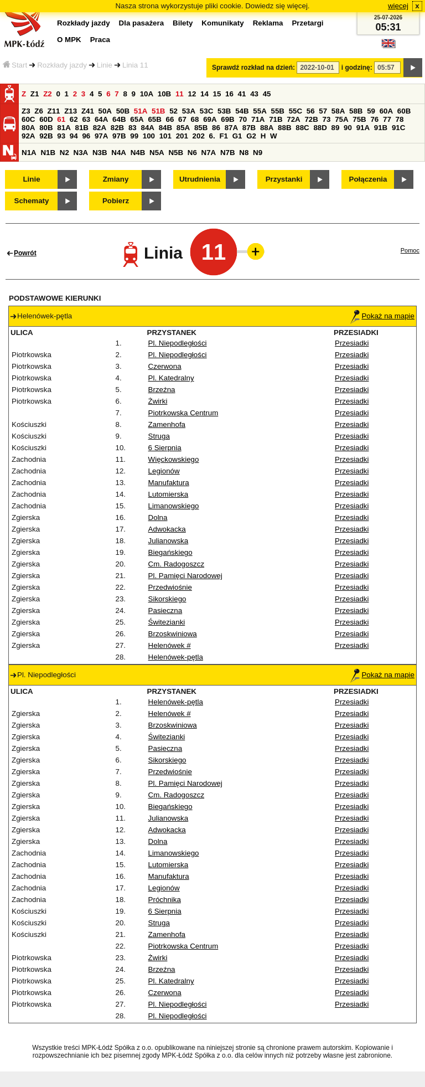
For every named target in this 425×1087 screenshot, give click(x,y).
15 (217, 94)
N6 (192, 152)
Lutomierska (168, 494)
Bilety (183, 23)
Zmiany (116, 179)
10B (164, 94)
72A (293, 119)
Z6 (38, 111)
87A (231, 127)
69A (209, 119)
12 (192, 94)
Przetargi (307, 23)
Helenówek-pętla (175, 657)
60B (404, 111)
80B (46, 127)
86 (216, 127)
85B (201, 127)
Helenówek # (169, 645)
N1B (47, 152)
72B (311, 119)
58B (355, 111)
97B (119, 136)
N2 (64, 152)
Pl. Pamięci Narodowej (185, 575)
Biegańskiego (170, 552)
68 (195, 119)
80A (28, 127)
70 (243, 119)
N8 (243, 152)
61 (61, 119)
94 (74, 136)
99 (134, 136)
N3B (99, 152)
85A (183, 127)
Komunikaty (222, 23)
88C (302, 127)
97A (101, 136)
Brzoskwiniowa (172, 634)
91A (363, 127)
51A (140, 111)
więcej (398, 6)
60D (46, 119)
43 (254, 94)
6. (212, 136)
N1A (29, 152)
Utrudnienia (199, 179)
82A (99, 127)
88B (284, 127)
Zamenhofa (166, 424)
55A (259, 111)
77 (387, 119)
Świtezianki (166, 622)
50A (105, 111)
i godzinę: (356, 67)
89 (335, 127)
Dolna (158, 517)
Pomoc (410, 250)
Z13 (70, 111)
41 (242, 94)
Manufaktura (168, 482)
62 (74, 119)
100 (149, 136)
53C (206, 111)
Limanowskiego (173, 506)
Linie (104, 65)
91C (398, 127)
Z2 (47, 94)
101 (165, 136)
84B (165, 127)
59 (371, 111)
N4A (118, 152)
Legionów (164, 471)
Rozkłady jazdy (62, 65)
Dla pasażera (141, 23)
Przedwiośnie (170, 587)
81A (63, 127)
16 (229, 94)
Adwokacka (167, 529)
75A (341, 119)
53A (188, 111)
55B (277, 111)
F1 (223, 136)
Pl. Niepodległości (177, 343)
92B (46, 136)
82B (117, 127)
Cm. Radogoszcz (176, 564)
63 (86, 119)
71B (275, 119)
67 (182, 119)
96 (86, 136)
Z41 (87, 111)
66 (170, 119)
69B (227, 119)
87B (249, 127)
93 (61, 136)
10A (146, 94)
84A (147, 127)
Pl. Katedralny (171, 378)
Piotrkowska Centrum (183, 413)
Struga (159, 436)
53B (224, 111)
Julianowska (168, 541)
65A (136, 119)
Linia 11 (135, 65)
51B (158, 111)
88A (266, 127)
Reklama (268, 23)
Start (15, 65)
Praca (100, 39)
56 (311, 111)
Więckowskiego (173, 459)
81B (81, 127)
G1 (237, 136)
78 (400, 119)
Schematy (31, 201)
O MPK (69, 39)
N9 (257, 152)
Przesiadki (352, 343)
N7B (227, 152)
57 (323, 111)
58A (338, 111)
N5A (156, 152)
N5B (175, 152)
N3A (81, 152)
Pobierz (115, 201)
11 (179, 94)
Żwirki (158, 401)
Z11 (54, 111)
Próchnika (164, 899)
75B (359, 119)
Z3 (26, 111)
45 (267, 94)
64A (101, 119)
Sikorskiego (167, 599)
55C (295, 111)
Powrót (25, 253)
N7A (208, 152)
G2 (251, 136)
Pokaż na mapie (382, 316)
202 (199, 136)
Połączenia (368, 179)
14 (204, 94)
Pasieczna (165, 610)
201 (182, 136)
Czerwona (165, 366)
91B (380, 127)
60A (386, 111)
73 (327, 119)
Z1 (34, 94)
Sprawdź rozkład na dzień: (253, 67)
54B (241, 111)
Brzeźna (161, 389)
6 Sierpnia (165, 448)
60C (28, 119)
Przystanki (284, 179)
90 (348, 127)
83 (132, 127)
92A (28, 136)
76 (374, 119)
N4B (138, 152)
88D (319, 127)
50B (122, 111)
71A (258, 119)
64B (119, 119)
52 (173, 111)
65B (154, 119)
